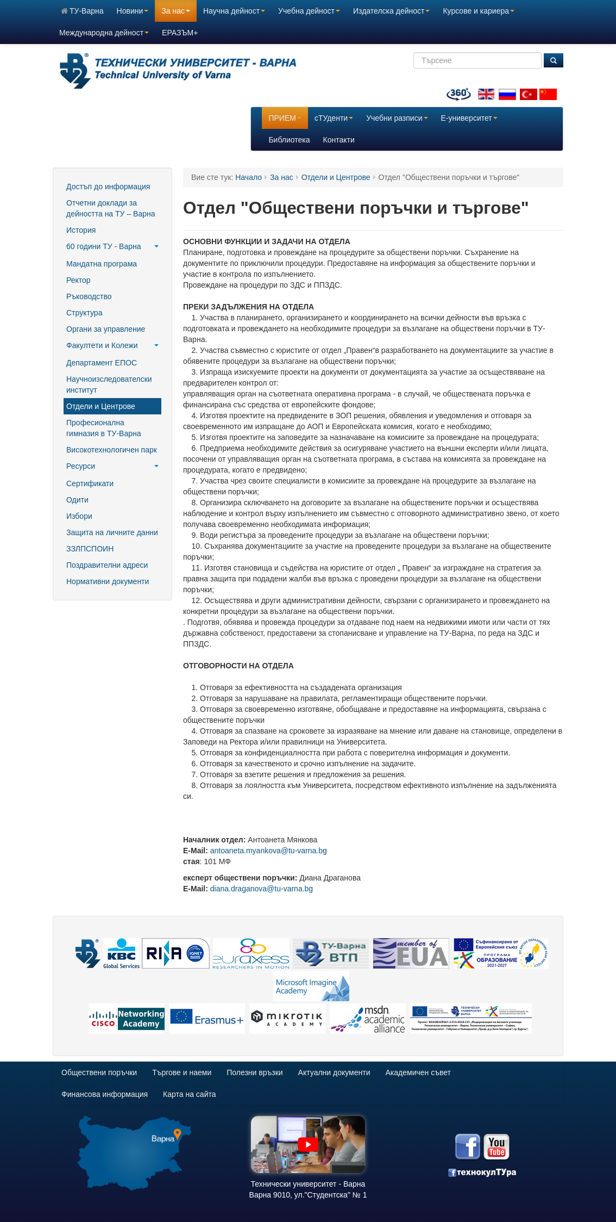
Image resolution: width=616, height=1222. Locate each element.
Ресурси (112, 466)
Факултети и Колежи (112, 345)
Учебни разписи (397, 118)
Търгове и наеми (181, 1072)
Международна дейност (104, 32)
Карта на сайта (189, 1094)
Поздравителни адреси (107, 565)
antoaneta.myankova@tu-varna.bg (268, 850)
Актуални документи (334, 1072)
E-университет (469, 118)
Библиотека (289, 139)
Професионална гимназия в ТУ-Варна (103, 428)
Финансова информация (104, 1094)
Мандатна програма (101, 263)
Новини (133, 11)
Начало (248, 177)
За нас (175, 11)
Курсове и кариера (478, 11)
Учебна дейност (309, 11)
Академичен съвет (418, 1072)
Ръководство (89, 296)
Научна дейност (234, 11)
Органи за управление (105, 329)
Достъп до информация (108, 186)
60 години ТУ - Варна (112, 246)
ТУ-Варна (82, 11)
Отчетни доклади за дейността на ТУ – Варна (110, 208)
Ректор (78, 280)
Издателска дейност (391, 11)
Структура (84, 312)
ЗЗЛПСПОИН (90, 548)
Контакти (339, 139)
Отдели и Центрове (100, 406)
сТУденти (334, 118)
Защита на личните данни (112, 532)
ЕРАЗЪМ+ (180, 32)
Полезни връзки (254, 1072)
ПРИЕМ (284, 118)
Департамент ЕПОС (101, 362)
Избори (79, 516)
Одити (77, 499)
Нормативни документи (107, 581)
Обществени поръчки (99, 1072)
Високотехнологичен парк (111, 449)
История (81, 230)
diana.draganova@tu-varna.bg (261, 888)
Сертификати (90, 483)
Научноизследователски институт (109, 384)
